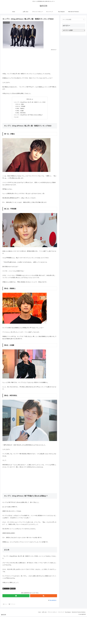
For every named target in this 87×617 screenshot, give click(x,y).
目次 (28, 99)
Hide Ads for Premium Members (78, 612)
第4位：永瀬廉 (19, 111)
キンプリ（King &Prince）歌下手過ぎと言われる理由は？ (29, 115)
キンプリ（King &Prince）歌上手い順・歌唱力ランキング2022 (30, 102)
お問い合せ (42, 612)
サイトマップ (60, 612)
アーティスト (6, 589)
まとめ (16, 117)
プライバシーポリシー (51, 612)
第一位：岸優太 (20, 104)
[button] (84, 19)
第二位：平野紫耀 (20, 106)
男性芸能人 (12, 589)
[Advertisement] (29, 60)
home (38, 612)
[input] (73, 19)
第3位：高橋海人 (20, 108)
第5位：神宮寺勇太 (21, 113)
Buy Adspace (67, 612)
